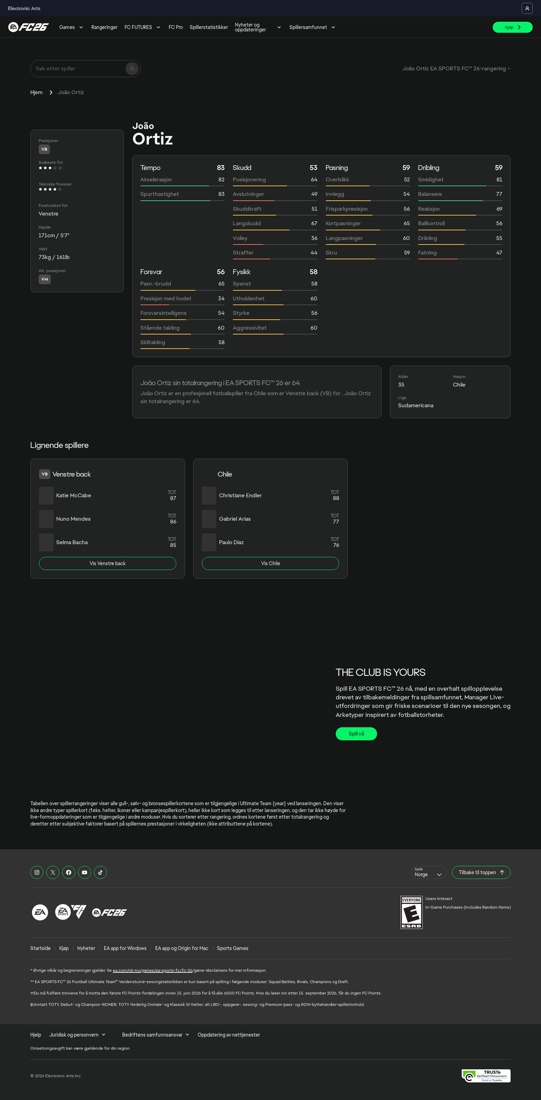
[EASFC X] (52, 872)
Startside (40, 948)
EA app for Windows (125, 948)
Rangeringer (104, 27)
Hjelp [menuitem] (35, 1034)
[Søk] (132, 68)
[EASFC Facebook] (68, 872)
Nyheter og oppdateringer (259, 27)
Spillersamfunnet (313, 27)
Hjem (36, 92)
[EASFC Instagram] (36, 872)
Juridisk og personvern (77, 1034)
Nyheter (86, 948)
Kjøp (64, 948)
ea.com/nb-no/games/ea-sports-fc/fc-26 (152, 970)
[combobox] (428, 872)
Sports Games (232, 948)
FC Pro (176, 27)
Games (72, 27)
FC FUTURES (143, 27)
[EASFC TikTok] (100, 872)
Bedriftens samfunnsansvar (155, 1034)
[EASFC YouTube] (84, 872)
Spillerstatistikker (209, 27)
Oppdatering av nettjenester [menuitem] (229, 1034)
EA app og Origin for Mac (181, 948)
